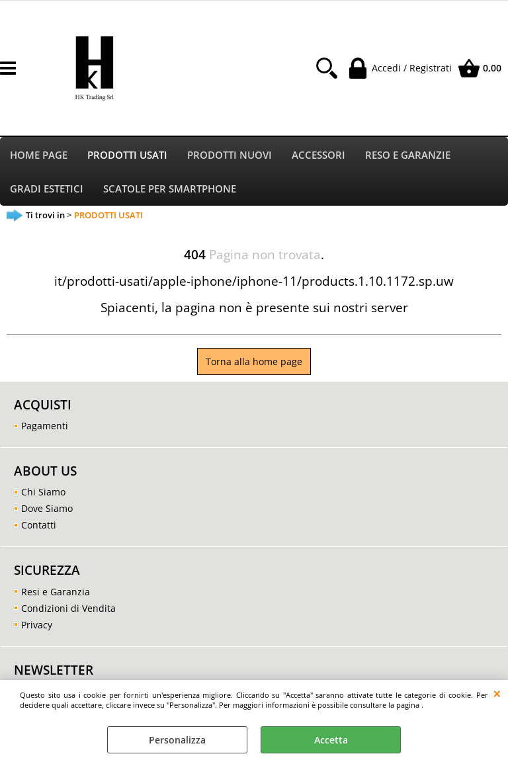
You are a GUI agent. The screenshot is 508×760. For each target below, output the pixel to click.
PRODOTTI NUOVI (229, 156)
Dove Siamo (47, 511)
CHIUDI (497, 693)
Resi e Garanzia (55, 594)
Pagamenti (44, 429)
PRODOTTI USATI (127, 156)
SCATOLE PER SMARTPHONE (169, 191)
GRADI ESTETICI (46, 191)
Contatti (38, 528)
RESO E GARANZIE (407, 156)
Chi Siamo (43, 495)
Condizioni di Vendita (68, 611)
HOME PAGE (38, 156)
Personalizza (177, 740)
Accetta (331, 740)
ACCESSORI (318, 156)
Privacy (36, 627)
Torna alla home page (254, 365)
